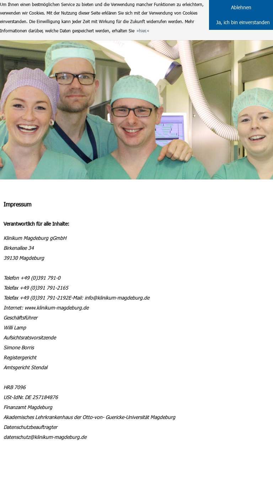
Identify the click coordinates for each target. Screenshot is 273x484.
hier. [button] (143, 30)
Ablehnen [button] (241, 7)
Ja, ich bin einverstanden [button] (243, 22)
